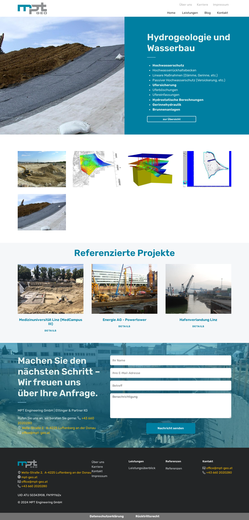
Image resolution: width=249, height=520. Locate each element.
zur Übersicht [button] (172, 119)
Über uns (185, 4)
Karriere (202, 4)
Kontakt (222, 13)
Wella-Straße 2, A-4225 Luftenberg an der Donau (59, 428)
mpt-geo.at (29, 477)
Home (171, 13)
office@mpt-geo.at (36, 433)
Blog (207, 13)
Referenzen (174, 468)
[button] (42, 169)
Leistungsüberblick (142, 468)
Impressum (221, 4)
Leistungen (190, 13)
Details (51, 330)
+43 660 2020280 (34, 486)
